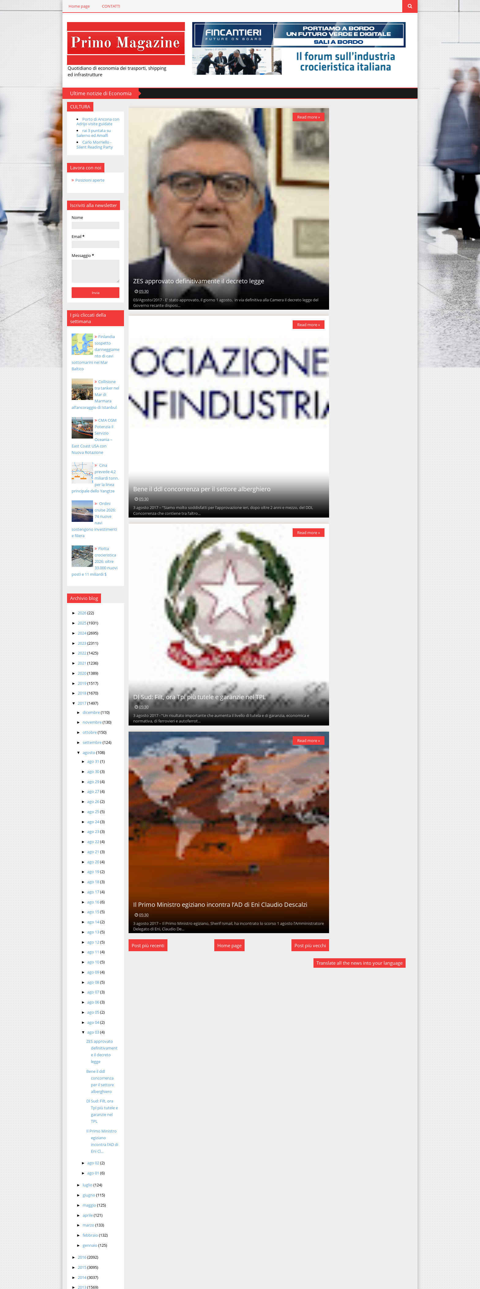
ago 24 (87, 808)
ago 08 (87, 968)
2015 (76, 1240)
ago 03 (87, 1019)
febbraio (85, 1208)
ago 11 (87, 938)
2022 (76, 640)
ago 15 (87, 898)
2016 (76, 1230)
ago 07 (87, 979)
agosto (83, 739)
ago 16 (87, 888)
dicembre (86, 699)
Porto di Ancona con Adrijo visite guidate (91, 121)
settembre (86, 729)
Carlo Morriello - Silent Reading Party (88, 144)
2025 (76, 609)
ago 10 (87, 949)
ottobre (84, 719)
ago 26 (87, 788)
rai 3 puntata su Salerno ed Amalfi (87, 132)
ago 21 (87, 838)
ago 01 (87, 1146)
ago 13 (87, 918)
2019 (76, 670)
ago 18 (87, 868)
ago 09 (87, 958)
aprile (82, 1188)
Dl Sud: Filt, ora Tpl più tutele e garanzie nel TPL (97, 1087)
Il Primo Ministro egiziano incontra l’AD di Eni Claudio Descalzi (216, 904)
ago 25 (87, 798)
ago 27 (87, 778)
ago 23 (87, 818)
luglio (82, 1158)
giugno (83, 1168)
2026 (76, 599)
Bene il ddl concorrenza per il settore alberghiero (198, 488)
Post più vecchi (306, 945)
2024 (76, 619)
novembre (86, 709)
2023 (76, 629)
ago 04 (87, 1009)
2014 (76, 1250)
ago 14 (87, 908)
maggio (84, 1178)
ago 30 (87, 758)
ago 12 (87, 928)
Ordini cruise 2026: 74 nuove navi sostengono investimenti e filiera (90, 509)
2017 (76, 690)
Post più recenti (144, 945)
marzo (83, 1198)
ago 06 (87, 989)
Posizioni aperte (83, 179)
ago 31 (87, 748)
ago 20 (87, 848)
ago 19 (87, 858)
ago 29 (87, 768)
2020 (76, 659)
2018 (76, 680)
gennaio (84, 1218)
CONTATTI (105, 6)
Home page (73, 6)
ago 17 (87, 878)
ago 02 (87, 1136)
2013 (76, 1260)
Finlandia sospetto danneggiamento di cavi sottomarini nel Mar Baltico (90, 349)
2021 (76, 650)
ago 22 (87, 828)
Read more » (304, 116)
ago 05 (87, 998)
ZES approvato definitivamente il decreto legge (97, 1034)
